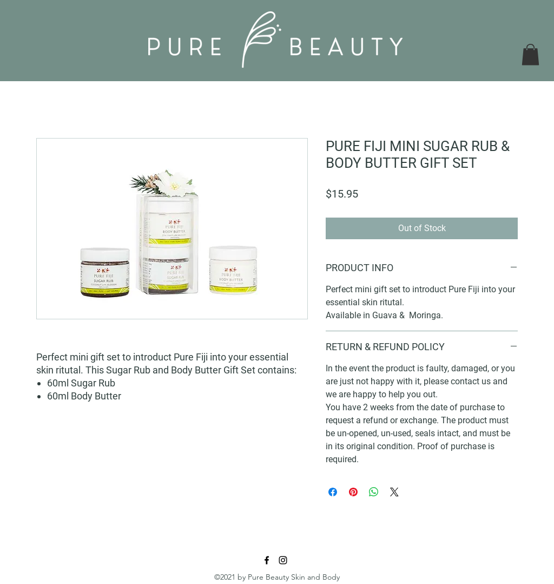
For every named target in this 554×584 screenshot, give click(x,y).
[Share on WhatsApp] (373, 491)
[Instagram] (283, 560)
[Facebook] (266, 560)
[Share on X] (394, 491)
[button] (530, 54)
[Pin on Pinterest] (353, 491)
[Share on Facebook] (332, 491)
